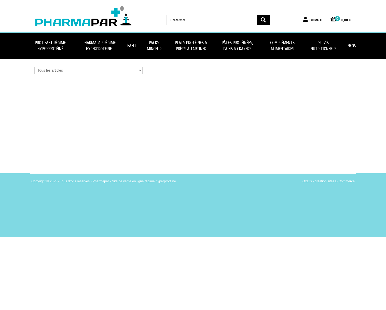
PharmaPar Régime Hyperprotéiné (99, 45)
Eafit (131, 45)
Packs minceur (154, 45)
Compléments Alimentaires (282, 45)
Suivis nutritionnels (323, 45)
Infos (351, 45)
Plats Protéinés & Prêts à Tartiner (191, 45)
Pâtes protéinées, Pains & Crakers (237, 45)
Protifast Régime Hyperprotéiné (50, 45)
